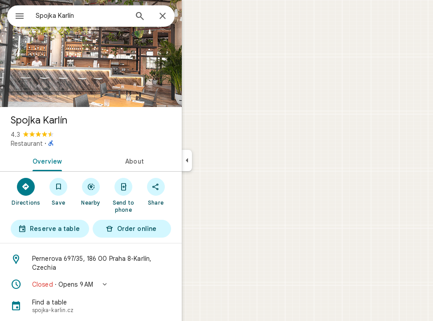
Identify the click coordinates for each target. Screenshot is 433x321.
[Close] (195, 16)
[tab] (77, 160)
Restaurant (59, 144)
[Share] (188, 191)
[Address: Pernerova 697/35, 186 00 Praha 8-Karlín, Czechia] (123, 263)
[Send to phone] (155, 195)
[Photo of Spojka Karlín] (123, 53)
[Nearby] (123, 191)
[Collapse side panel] (219, 160)
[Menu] (16, 15)
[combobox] (104, 15)
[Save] (90, 191)
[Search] (172, 17)
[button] (123, 284)
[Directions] (58, 191)
